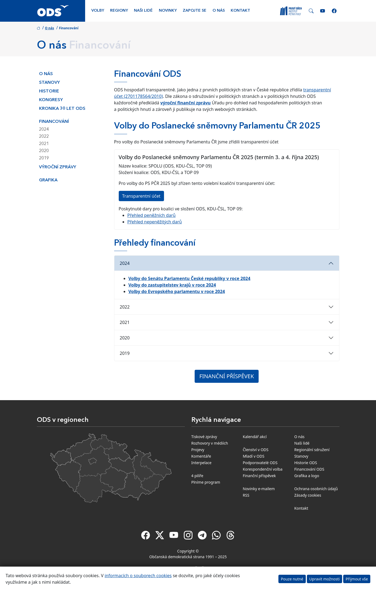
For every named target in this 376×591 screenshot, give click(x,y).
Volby (97, 11)
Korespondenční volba (262, 469)
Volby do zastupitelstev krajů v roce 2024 (172, 285)
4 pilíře (197, 475)
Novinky (168, 11)
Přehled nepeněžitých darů (154, 222)
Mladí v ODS (254, 456)
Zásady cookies (307, 495)
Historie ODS (305, 462)
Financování (54, 122)
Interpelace (201, 462)
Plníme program (205, 482)
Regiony (119, 11)
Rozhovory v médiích (209, 443)
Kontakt (240, 11)
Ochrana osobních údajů (316, 488)
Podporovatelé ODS (260, 462)
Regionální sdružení (312, 449)
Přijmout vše (357, 579)
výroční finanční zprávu (185, 103)
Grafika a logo (306, 475)
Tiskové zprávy (204, 436)
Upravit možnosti (324, 579)
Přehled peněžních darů (151, 215)
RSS (246, 495)
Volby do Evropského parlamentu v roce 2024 (176, 291)
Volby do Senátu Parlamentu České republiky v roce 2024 (189, 278)
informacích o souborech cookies (138, 576)
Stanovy (49, 83)
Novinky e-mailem (259, 488)
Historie (49, 91)
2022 (44, 136)
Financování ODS (309, 469)
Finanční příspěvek (259, 475)
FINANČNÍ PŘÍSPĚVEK (226, 376)
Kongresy (51, 100)
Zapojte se (194, 11)
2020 (44, 151)
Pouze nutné (292, 579)
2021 (44, 144)
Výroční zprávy (57, 167)
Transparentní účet (141, 196)
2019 (44, 158)
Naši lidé (143, 11)
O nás (219, 11)
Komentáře (201, 456)
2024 (44, 129)
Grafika (48, 180)
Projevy (197, 449)
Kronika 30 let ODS (62, 109)
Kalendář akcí (255, 436)
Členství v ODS (256, 449)
